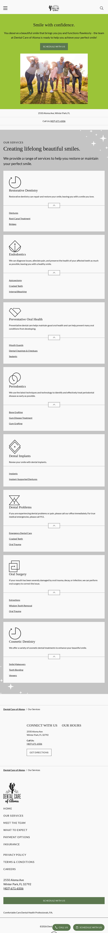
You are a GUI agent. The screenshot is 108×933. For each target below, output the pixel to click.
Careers (9, 869)
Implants (13, 473)
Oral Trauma (15, 544)
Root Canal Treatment (19, 218)
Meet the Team (14, 822)
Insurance (11, 844)
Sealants (13, 356)
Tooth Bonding (16, 669)
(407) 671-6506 (57, 121)
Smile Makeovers (17, 664)
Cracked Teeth (16, 286)
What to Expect (15, 829)
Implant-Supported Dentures (23, 479)
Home (7, 808)
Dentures (13, 213)
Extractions (14, 600)
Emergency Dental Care (20, 533)
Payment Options (16, 837)
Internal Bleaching (18, 291)
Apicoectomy (15, 280)
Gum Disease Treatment (20, 418)
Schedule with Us (54, 46)
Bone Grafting (16, 412)
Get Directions (39, 752)
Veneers (13, 675)
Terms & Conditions (18, 861)
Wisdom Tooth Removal (20, 605)
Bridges (12, 224)
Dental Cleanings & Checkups (23, 350)
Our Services (13, 815)
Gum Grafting (15, 423)
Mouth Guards (16, 345)
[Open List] (54, 205)
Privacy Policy (14, 854)
